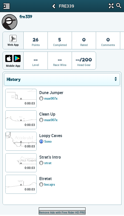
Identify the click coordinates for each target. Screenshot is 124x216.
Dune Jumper (51, 92)
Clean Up (47, 114)
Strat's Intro (50, 157)
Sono (48, 141)
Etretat (45, 178)
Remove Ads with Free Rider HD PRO (62, 212)
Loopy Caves (50, 135)
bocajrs (49, 184)
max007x (51, 98)
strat (48, 163)
